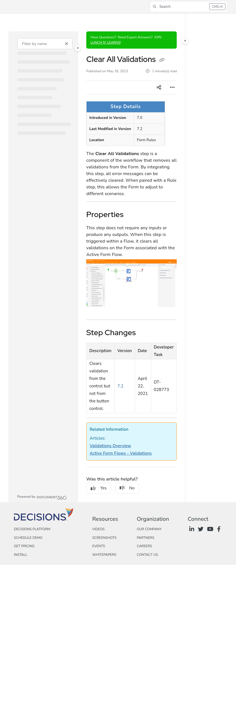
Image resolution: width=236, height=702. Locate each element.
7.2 (120, 386)
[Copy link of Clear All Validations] (161, 60)
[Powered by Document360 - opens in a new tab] (42, 497)
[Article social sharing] (158, 87)
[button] (189, 6)
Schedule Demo (28, 538)
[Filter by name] (45, 43)
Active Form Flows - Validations (121, 453)
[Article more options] (172, 87)
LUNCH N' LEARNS (105, 42)
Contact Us (147, 554)
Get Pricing (24, 546)
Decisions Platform (32, 529)
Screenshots (104, 538)
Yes (99, 488)
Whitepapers (104, 554)
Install (20, 554)
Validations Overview (110, 446)
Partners (145, 538)
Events (98, 546)
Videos (98, 529)
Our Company (149, 529)
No (127, 488)
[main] (131, 266)
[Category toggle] (78, 48)
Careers (144, 546)
